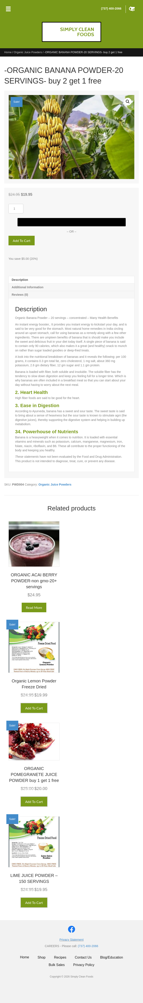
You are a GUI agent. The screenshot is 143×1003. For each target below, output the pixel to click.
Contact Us (83, 957)
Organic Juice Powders (28, 52)
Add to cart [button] (34, 708)
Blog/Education (111, 957)
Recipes (60, 957)
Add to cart (21, 241)
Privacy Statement (71, 939)
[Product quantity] (15, 208)
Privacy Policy (84, 965)
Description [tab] (20, 279)
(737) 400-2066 (111, 8)
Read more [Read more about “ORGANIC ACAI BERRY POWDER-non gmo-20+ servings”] (34, 607)
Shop (41, 957)
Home (7, 52)
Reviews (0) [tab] (20, 294)
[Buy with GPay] (71, 222)
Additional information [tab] (27, 287)
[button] (128, 101)
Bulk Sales (57, 965)
